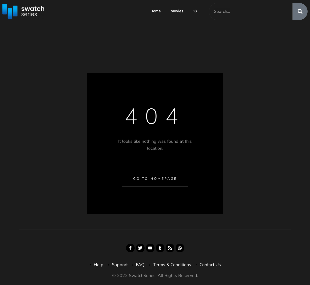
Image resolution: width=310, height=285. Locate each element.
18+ (196, 11)
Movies (176, 11)
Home (155, 11)
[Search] (300, 11)
